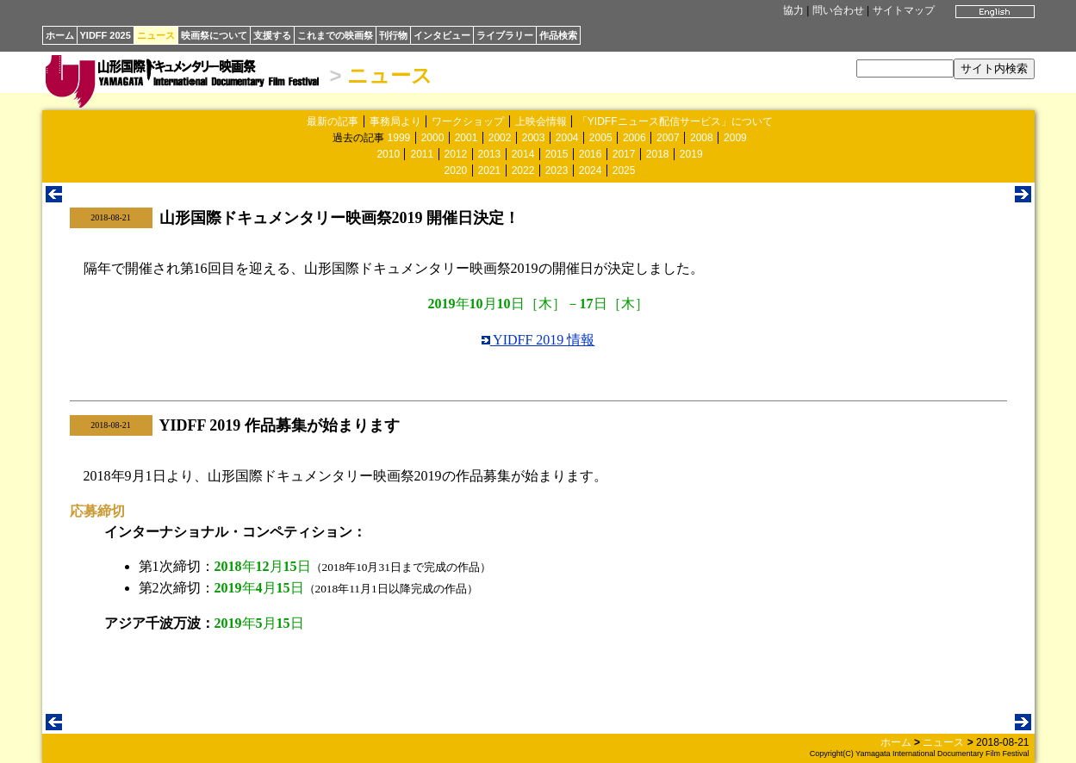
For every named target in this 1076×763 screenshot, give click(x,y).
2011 (421, 154)
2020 (456, 170)
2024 (590, 170)
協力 (793, 10)
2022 (523, 170)
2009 (735, 138)
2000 (433, 138)
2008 (701, 138)
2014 (523, 154)
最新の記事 (332, 121)
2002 (500, 138)
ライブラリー (504, 35)
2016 (590, 154)
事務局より (395, 121)
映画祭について (214, 35)
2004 (567, 138)
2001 (466, 138)
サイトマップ (904, 10)
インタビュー (442, 35)
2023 (557, 170)
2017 (624, 154)
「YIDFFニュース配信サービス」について (675, 121)
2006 (634, 138)
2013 (489, 154)
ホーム (60, 35)
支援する (272, 35)
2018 (657, 154)
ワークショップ (468, 121)
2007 (668, 138)
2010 (388, 154)
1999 (399, 138)
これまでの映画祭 (335, 35)
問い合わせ (838, 10)
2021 (489, 170)
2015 (557, 154)
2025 (624, 170)
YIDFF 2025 (105, 35)
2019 (691, 154)
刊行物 (393, 35)
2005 (601, 138)
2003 (533, 138)
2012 (456, 154)
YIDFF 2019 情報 (538, 339)
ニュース (156, 35)
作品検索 (558, 35)
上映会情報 (541, 121)
